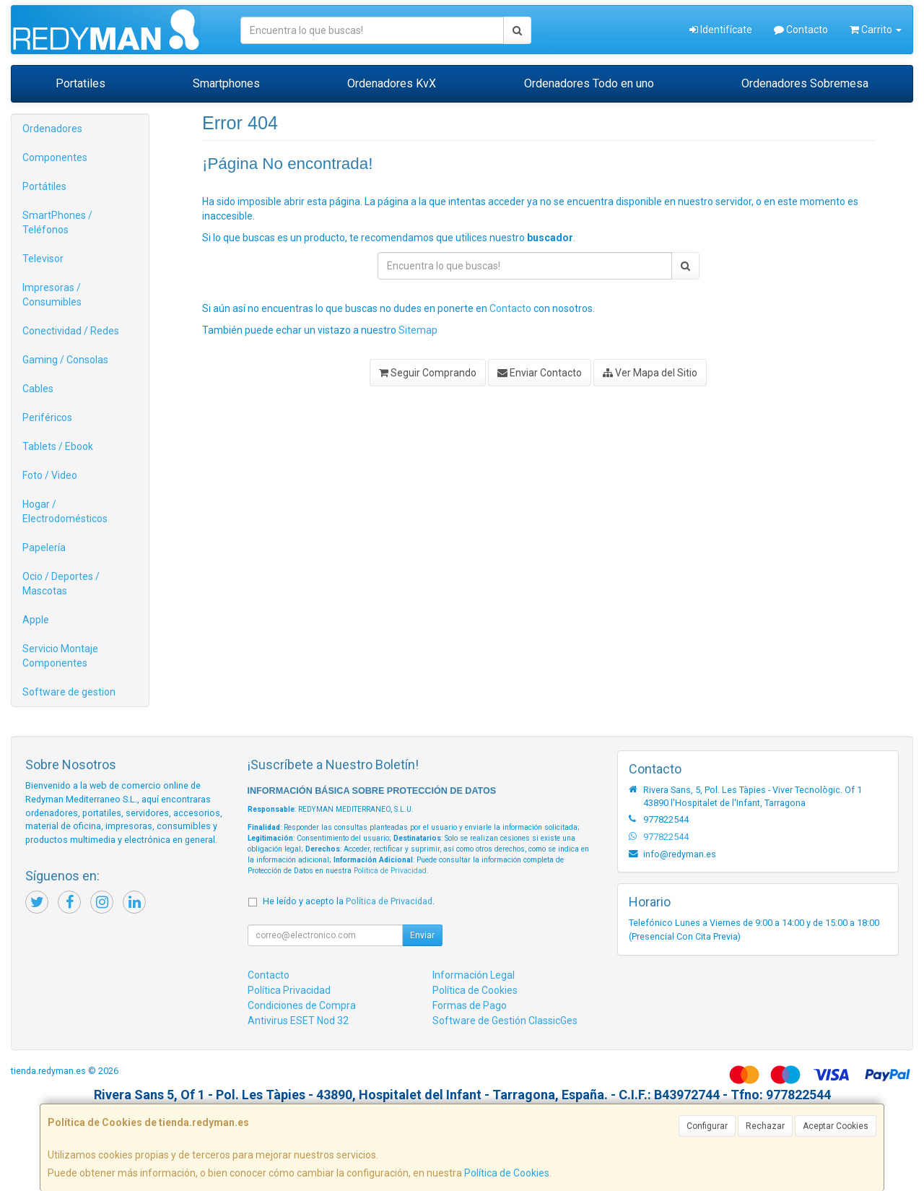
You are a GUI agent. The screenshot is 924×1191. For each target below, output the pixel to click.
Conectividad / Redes (70, 331)
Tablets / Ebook (57, 446)
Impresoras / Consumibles (52, 295)
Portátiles (44, 186)
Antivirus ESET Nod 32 (298, 1020)
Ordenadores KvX (391, 83)
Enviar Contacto (539, 372)
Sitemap (417, 330)
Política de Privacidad (390, 871)
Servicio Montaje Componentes (60, 656)
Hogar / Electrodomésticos (65, 511)
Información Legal (473, 975)
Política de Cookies (506, 1173)
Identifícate (720, 29)
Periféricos (47, 417)
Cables (37, 388)
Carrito (876, 29)
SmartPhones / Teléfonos (57, 222)
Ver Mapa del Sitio (650, 372)
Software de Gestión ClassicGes (505, 1020)
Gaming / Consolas (65, 359)
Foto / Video (49, 475)
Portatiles (80, 83)
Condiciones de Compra (302, 1005)
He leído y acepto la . (349, 901)
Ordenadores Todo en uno (589, 83)
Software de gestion (69, 692)
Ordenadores (52, 128)
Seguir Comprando (427, 372)
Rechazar (765, 1126)
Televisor (43, 258)
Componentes (54, 157)
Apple (35, 619)
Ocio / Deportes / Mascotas (61, 584)
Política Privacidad (289, 990)
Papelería (44, 547)
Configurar (707, 1126)
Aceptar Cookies (835, 1126)
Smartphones (226, 83)
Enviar (422, 935)
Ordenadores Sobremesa (804, 83)
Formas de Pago (469, 1005)
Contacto (801, 29)
